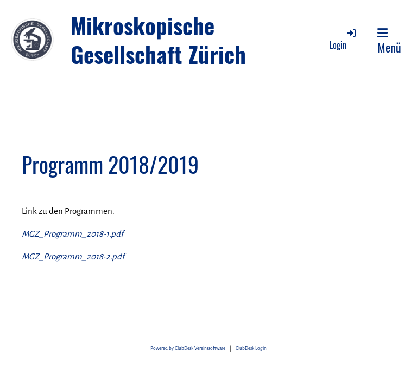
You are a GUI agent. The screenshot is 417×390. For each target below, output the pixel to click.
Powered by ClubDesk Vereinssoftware (187, 348)
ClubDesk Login (251, 348)
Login (344, 39)
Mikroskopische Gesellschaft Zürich (158, 40)
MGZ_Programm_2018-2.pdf (73, 256)
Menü (389, 41)
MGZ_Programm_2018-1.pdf (72, 233)
